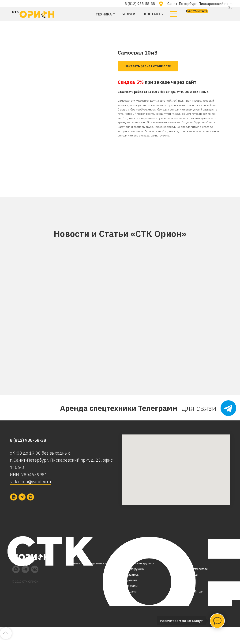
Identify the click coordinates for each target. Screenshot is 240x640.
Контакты (154, 14)
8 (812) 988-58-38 (140, 3)
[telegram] (22, 496)
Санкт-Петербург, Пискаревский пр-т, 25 (199, 5)
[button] (197, 11)
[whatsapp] (13, 496)
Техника (104, 14)
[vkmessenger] (30, 496)
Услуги (128, 14)
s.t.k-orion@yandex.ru (30, 481)
